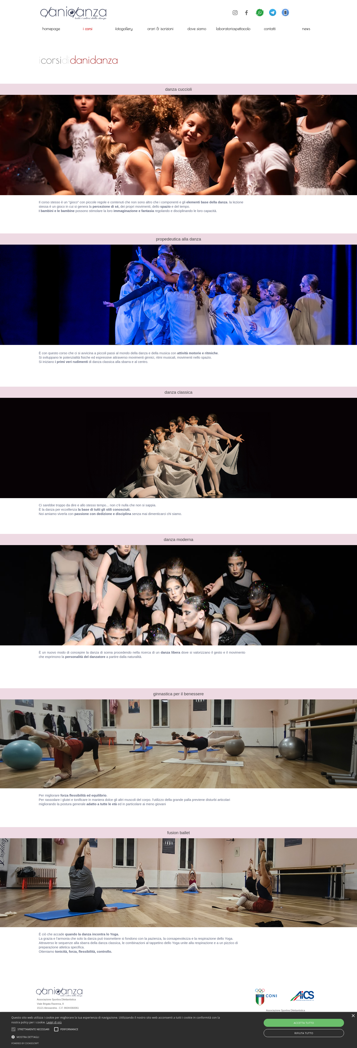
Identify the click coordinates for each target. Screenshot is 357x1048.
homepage (51, 28)
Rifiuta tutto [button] (303, 1033)
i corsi (87, 28)
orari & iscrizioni (160, 28)
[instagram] (235, 12)
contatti (269, 28)
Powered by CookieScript (25, 1043)
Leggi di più (54, 1022)
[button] (285, 10)
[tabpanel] (142, 59)
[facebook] (246, 12)
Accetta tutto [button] (304, 1023)
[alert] (178, 1030)
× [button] (353, 1016)
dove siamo (196, 28)
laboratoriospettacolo (233, 28)
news (306, 28)
